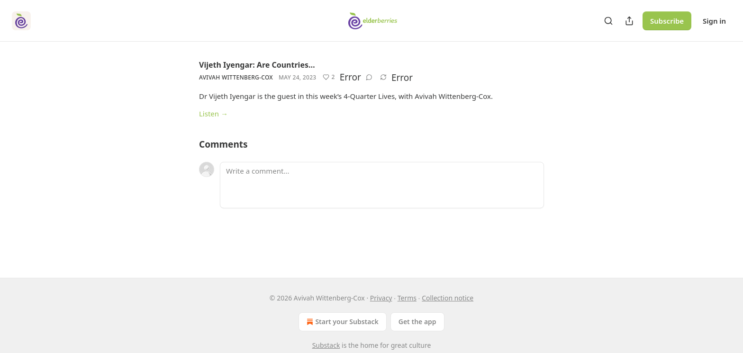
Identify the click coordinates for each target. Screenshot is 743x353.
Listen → (213, 113)
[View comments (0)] (369, 77)
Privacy (381, 297)
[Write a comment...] (382, 185)
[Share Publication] (629, 20)
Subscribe (667, 21)
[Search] (608, 20)
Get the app (417, 321)
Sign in (714, 21)
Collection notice (447, 297)
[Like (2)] (328, 77)
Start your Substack (341, 322)
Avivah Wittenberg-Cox (236, 77)
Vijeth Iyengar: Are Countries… (257, 65)
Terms (407, 297)
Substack (326, 345)
